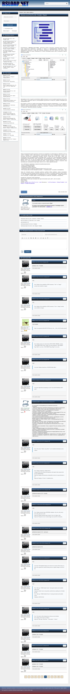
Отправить (28, 251)
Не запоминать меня (9, 28)
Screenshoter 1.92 (25, 222)
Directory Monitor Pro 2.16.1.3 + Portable (29, 224)
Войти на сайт (10, 25)
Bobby (33, 320)
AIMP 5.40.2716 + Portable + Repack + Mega (9, 58)
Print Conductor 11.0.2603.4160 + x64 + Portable (31, 220)
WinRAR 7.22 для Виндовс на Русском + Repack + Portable (9, 48)
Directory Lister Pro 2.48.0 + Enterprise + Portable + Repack (33, 218)
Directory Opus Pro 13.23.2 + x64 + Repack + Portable (32, 225)
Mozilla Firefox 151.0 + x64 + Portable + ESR (9, 39)
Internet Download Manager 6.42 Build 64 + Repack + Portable (9, 46)
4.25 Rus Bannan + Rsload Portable (56, 182)
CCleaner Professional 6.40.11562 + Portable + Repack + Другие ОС (9, 51)
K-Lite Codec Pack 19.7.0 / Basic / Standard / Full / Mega (9, 61)
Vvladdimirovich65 (36, 401)
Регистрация (14, 30)
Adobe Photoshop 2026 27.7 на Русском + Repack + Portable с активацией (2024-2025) (9, 42)
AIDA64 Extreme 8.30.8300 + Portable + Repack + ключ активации (9, 55)
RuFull (33, 262)
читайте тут (49, 206)
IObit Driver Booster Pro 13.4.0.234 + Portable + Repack (9, 64)
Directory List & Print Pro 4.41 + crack (33, 182)
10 (58, 676)
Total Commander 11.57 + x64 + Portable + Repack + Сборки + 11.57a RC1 (9, 67)
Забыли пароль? (6, 30)
